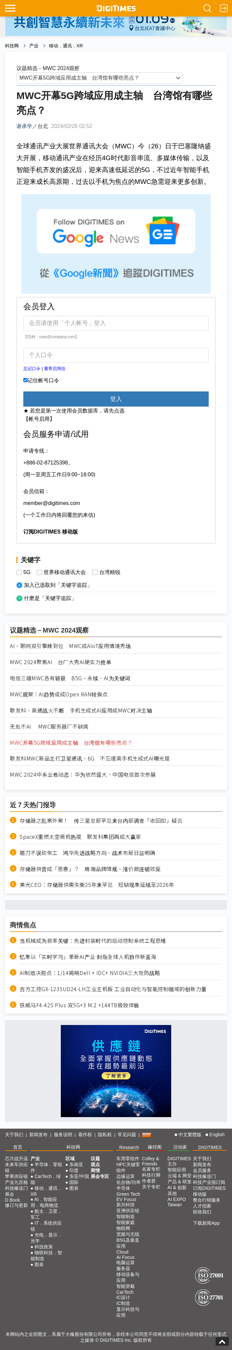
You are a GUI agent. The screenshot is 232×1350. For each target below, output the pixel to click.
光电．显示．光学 (46, 1237)
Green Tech (128, 1194)
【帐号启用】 (39, 419)
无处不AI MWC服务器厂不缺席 (49, 726)
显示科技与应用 (127, 1312)
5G (26, 572)
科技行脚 (151, 1175)
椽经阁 (155, 1147)
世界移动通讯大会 (65, 572)
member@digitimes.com (51, 503)
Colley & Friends (150, 1161)
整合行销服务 (206, 1200)
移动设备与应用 (127, 1277)
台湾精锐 (109, 572)
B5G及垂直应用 (127, 1243)
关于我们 (14, 1134)
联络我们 (202, 1211)
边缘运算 (125, 1176)
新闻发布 (38, 1134)
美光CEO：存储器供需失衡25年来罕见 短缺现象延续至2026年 (97, 884)
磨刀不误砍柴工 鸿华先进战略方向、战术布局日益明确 (87, 853)
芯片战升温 (16, 1158)
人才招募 (202, 1206)
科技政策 (44, 1246)
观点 (95, 1164)
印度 (74, 1170)
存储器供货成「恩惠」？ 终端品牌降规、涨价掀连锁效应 (90, 869)
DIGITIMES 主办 (179, 1161)
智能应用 (177, 1169)
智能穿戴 (125, 1286)
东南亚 (76, 1164)
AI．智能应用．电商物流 (44, 1202)
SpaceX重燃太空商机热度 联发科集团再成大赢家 (80, 836)
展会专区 (100, 1176)
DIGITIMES (210, 1147)
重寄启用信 (54, 368)
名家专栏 (151, 1169)
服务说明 (63, 1134)
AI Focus (125, 1257)
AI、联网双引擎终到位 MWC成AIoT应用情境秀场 (70, 646)
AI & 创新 (177, 1187)
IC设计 (123, 1297)
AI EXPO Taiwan (177, 1202)
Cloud (122, 1252)
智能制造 (125, 1216)
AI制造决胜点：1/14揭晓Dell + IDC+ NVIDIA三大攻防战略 (90, 973)
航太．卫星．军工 (46, 1214)
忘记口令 (31, 368)
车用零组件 (127, 1158)
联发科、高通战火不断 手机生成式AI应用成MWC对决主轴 (81, 710)
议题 (95, 1158)
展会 (9, 1194)
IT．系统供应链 (46, 1226)
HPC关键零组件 (128, 1167)
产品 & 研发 (180, 1181)
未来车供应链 (16, 1167)
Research (129, 1147)
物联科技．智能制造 (46, 1255)
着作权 (85, 1134)
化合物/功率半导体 (128, 1185)
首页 (17, 1147)
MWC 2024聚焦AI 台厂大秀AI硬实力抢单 (60, 662)
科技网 (12, 45)
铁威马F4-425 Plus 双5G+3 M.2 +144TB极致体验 (79, 1005)
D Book (12, 1200)
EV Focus (126, 1199)
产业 (33, 45)
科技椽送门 (16, 1188)
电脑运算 (125, 1262)
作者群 (149, 1181)
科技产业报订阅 (209, 1182)
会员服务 (202, 1170)
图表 (39, 1264)
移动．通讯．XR (66, 45)
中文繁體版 (189, 1134)
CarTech (124, 1292)
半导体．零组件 (46, 1167)
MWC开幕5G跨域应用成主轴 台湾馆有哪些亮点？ (71, 742)
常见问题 (127, 1134)
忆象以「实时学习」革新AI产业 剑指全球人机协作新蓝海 (88, 957)
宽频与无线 (127, 1234)
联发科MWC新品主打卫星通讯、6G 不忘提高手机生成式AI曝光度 (90, 758)
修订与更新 (16, 1205)
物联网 (123, 1228)
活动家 (180, 1147)
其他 (172, 1193)
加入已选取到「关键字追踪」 (58, 585)
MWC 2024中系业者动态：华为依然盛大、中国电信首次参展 (83, 774)
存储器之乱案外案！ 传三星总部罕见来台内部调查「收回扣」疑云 (101, 820)
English (216, 1134)
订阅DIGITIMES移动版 (209, 1191)
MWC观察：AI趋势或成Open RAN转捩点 (59, 694)
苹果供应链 (16, 1176)
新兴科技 (125, 1204)
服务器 (123, 1268)
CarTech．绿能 (46, 1179)
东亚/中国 (79, 1176)
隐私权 (105, 1134)
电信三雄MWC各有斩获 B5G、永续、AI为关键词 (70, 678)
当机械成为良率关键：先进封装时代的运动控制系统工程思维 (93, 940)
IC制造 (123, 1303)
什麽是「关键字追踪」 (50, 598)
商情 (95, 1170)
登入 (116, 399)
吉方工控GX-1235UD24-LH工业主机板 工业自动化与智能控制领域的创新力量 (113, 989)
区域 (70, 1158)
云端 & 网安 (180, 1175)
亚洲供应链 (127, 1210)
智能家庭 (125, 1222)
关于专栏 (151, 1186)
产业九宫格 (16, 1182)
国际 (74, 1182)
